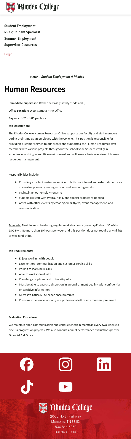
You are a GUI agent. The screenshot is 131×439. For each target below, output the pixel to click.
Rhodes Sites (32, 7)
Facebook (27, 364)
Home (34, 76)
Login (8, 54)
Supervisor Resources (20, 44)
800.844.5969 (65, 426)
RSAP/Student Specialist (22, 32)
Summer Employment (20, 38)
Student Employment (19, 26)
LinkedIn (104, 364)
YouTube (65, 387)
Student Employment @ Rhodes (62, 76)
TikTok (27, 387)
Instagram (65, 364)
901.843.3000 (65, 431)
